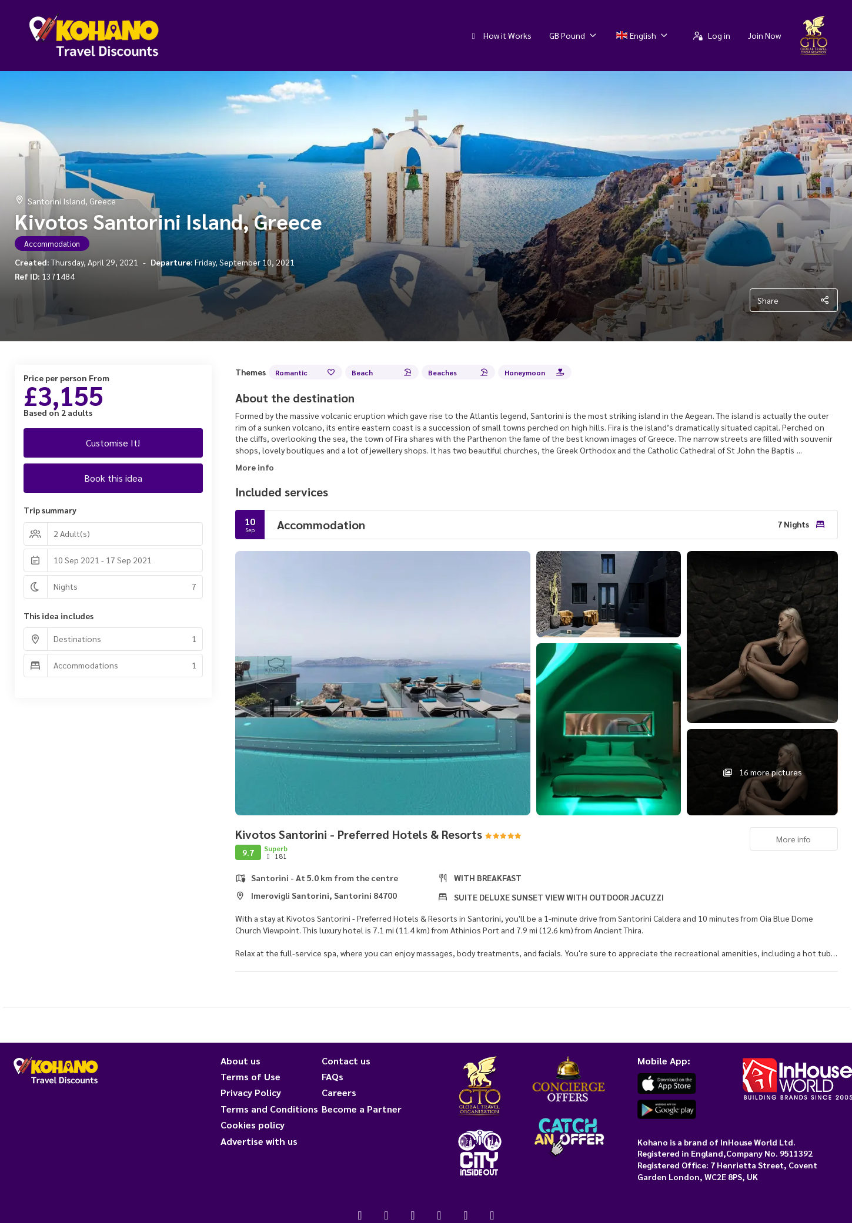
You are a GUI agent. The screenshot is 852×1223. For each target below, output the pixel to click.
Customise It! (113, 442)
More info (254, 467)
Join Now (764, 35)
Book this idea (113, 478)
